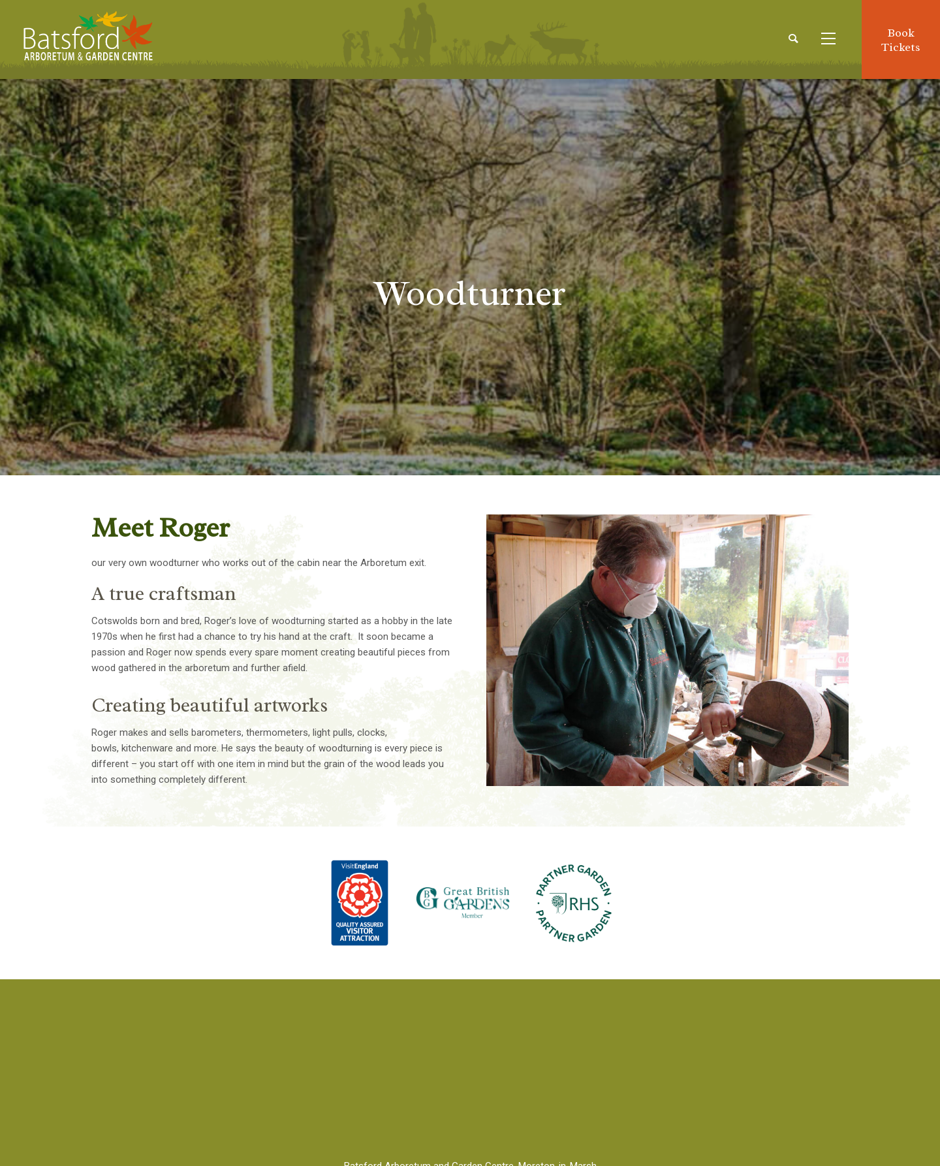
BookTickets (900, 39)
